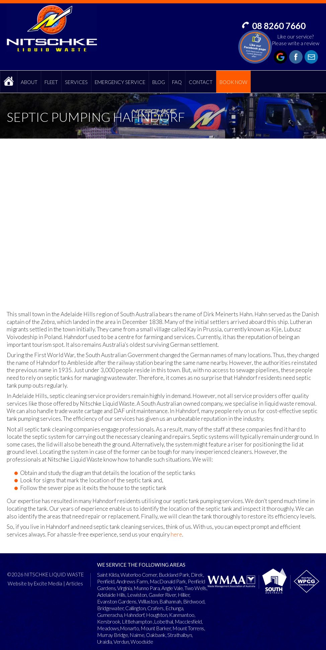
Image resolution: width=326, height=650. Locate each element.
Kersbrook (108, 621)
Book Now (233, 82)
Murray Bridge (112, 635)
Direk (197, 574)
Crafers (155, 608)
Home (8, 82)
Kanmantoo (181, 615)
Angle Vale (172, 588)
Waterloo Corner (138, 574)
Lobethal (163, 621)
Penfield (105, 581)
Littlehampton (137, 621)
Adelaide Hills (111, 594)
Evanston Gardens (117, 601)
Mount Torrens (188, 628)
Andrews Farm (132, 581)
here (176, 534)
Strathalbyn (179, 635)
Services (76, 82)
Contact (201, 82)
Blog (158, 82)
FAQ (177, 82)
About (29, 82)
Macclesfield (188, 621)
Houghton (156, 615)
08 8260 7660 (279, 25)
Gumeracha (110, 615)
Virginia (124, 588)
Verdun (121, 641)
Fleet (51, 82)
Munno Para (147, 588)
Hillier (184, 594)
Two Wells (195, 588)
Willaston (148, 601)
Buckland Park (174, 574)
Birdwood (194, 601)
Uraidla (104, 641)
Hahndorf (134, 615)
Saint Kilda (108, 574)
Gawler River (162, 594)
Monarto (129, 628)
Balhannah (170, 601)
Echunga (174, 608)
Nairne (137, 635)
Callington (135, 608)
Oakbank (156, 635)
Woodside (142, 641)
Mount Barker (156, 628)
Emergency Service (120, 82)
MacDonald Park (168, 581)
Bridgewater (110, 608)
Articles (74, 583)
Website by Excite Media (35, 583)
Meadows (108, 628)
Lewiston (137, 594)
